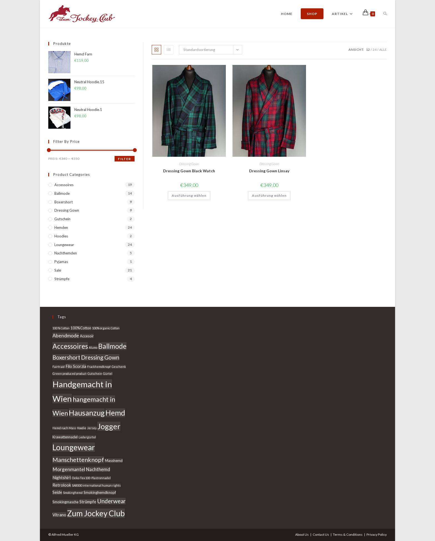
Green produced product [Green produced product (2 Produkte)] (69, 373)
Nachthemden (65, 253)
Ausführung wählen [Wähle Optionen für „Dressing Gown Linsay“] (269, 195)
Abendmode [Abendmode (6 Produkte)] (65, 335)
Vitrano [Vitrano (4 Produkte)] (59, 514)
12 (368, 49)
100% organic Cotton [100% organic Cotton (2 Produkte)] (106, 328)
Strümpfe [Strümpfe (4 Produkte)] (87, 501)
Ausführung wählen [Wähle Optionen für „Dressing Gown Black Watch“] (189, 195)
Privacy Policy (376, 534)
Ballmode (62, 193)
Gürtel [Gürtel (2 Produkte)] (107, 373)
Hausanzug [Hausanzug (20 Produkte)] (87, 412)
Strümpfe (61, 279)
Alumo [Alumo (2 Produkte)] (93, 347)
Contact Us (321, 534)
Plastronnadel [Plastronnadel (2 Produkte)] (101, 478)
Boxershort (63, 202)
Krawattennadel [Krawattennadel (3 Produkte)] (65, 437)
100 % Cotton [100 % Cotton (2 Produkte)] (61, 328)
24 (374, 49)
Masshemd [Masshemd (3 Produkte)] (114, 460)
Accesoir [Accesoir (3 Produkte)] (87, 336)
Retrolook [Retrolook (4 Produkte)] (61, 484)
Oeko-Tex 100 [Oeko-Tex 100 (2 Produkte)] (81, 478)
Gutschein (62, 219)
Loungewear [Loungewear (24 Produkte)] (73, 447)
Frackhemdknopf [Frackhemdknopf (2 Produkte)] (99, 366)
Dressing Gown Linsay (269, 170)
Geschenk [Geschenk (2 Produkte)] (119, 366)
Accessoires (64, 185)
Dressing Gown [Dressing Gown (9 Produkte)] (100, 357)
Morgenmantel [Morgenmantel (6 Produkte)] (68, 469)
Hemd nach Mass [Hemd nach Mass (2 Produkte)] (64, 428)
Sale (57, 270)
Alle (383, 49)
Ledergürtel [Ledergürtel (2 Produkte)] (87, 437)
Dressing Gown (189, 164)
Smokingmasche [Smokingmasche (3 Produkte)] (65, 502)
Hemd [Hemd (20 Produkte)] (115, 412)
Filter (124, 159)
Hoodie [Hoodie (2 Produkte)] (81, 428)
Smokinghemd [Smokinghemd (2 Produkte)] (73, 492)
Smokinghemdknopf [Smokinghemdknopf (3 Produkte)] (100, 492)
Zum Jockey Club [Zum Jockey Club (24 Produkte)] (96, 513)
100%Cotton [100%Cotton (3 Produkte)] (80, 328)
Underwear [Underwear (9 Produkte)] (111, 501)
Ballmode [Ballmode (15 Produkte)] (112, 346)
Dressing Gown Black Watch (189, 170)
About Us (302, 534)
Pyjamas (61, 261)
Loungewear (64, 244)
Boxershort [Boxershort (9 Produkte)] (66, 357)
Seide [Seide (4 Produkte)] (57, 492)
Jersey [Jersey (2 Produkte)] (92, 428)
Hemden (61, 227)
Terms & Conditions (348, 534)
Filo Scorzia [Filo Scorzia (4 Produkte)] (75, 366)
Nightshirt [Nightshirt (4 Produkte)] (61, 477)
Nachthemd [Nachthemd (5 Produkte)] (98, 469)
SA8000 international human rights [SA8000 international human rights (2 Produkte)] (96, 485)
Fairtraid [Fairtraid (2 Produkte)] (58, 366)
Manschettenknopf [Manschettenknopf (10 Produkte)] (78, 459)
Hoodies (61, 236)
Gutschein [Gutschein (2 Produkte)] (94, 373)
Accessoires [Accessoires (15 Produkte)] (70, 346)
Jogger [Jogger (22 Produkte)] (108, 426)
